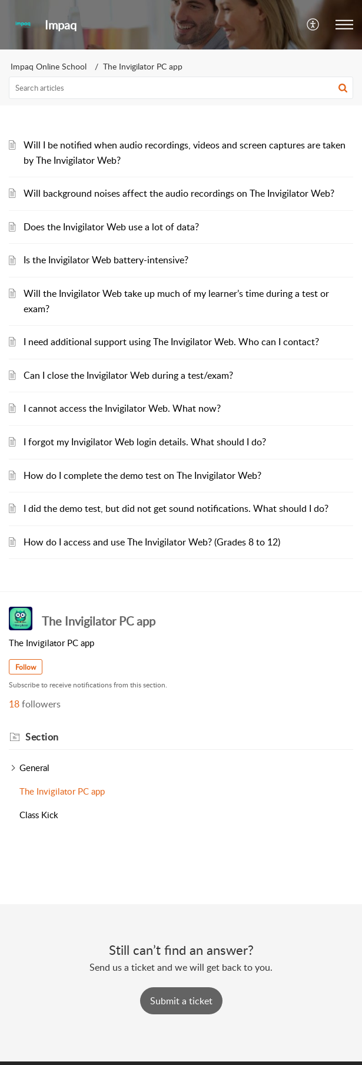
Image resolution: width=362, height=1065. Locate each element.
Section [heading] (42, 736)
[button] (313, 24)
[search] (181, 88)
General (34, 767)
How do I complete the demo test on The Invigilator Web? (142, 475)
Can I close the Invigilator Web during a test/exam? (128, 375)
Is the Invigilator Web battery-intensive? (106, 259)
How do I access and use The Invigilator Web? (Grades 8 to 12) (152, 541)
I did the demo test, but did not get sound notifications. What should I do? (176, 508)
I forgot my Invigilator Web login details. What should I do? (145, 441)
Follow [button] (25, 667)
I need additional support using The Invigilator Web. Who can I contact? (171, 341)
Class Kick (38, 815)
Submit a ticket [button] (181, 1000)
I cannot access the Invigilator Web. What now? (122, 408)
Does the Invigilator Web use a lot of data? (111, 226)
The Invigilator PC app (62, 791)
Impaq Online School (49, 66)
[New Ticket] (181, 1000)
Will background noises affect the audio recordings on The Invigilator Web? (179, 193)
